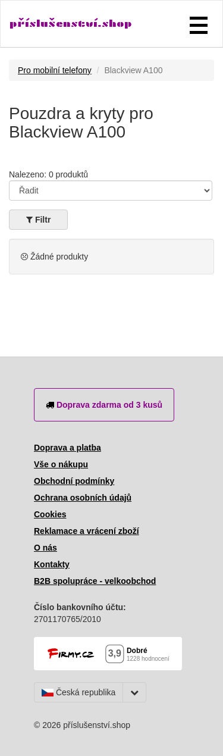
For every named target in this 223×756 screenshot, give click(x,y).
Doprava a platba (67, 447)
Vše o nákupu (61, 464)
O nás (45, 547)
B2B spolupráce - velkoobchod (95, 581)
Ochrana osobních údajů (82, 497)
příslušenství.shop (71, 23)
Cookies (50, 514)
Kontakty (52, 564)
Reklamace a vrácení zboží (86, 531)
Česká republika (78, 692)
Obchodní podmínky (74, 481)
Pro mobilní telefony (55, 70)
